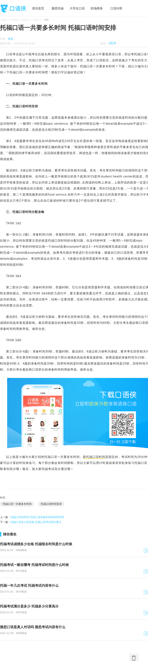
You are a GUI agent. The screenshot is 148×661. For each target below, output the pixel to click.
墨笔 (10, 38)
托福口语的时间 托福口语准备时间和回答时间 (37, 517)
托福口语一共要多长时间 (17, 503)
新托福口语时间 (94, 456)
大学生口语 (77, 8)
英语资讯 (13, 19)
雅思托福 (58, 8)
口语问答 (116, 8)
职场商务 (97, 8)
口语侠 (13, 8)
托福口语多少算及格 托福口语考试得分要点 (36, 522)
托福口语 (37, 19)
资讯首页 (38, 8)
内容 (46, 19)
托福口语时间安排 (51, 503)
